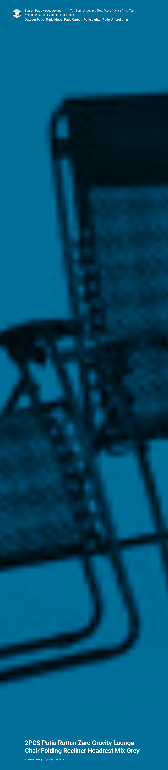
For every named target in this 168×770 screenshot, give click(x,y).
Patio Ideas (54, 19)
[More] (126, 20)
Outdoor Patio (34, 19)
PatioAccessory (35, 759)
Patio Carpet (72, 19)
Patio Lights (92, 19)
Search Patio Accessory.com (44, 11)
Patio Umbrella (113, 19)
